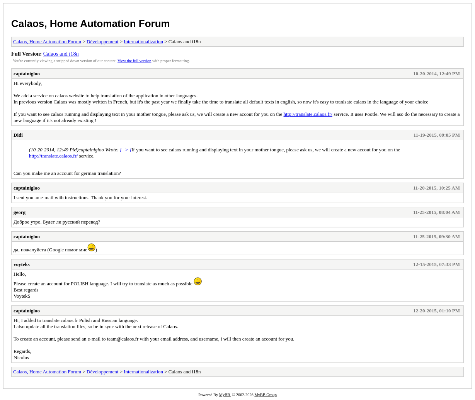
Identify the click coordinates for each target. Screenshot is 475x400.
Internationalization (143, 41)
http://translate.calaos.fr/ (308, 114)
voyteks (22, 264)
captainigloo (27, 73)
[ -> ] (125, 150)
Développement (102, 41)
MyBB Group (265, 395)
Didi (18, 135)
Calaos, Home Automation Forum (90, 23)
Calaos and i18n (61, 54)
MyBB (224, 395)
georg (20, 212)
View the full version (134, 61)
